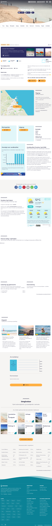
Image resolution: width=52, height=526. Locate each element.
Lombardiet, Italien (30, 503)
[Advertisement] (26, 36)
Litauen (13, 508)
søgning (36, 108)
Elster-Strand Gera (43, 515)
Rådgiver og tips (4, 334)
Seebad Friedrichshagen (44, 503)
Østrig (14, 511)
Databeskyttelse (40, 525)
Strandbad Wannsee (43, 509)
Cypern (7, 519)
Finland (12, 503)
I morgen (38, 206)
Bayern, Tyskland (29, 506)
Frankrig (17, 503)
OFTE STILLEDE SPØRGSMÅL (32, 490)
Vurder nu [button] (41, 80)
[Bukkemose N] (21, 425)
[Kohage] (21, 414)
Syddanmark (25, 7)
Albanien (3, 500)
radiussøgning (42, 108)
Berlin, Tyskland (29, 509)
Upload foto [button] (32, 80)
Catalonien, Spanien (30, 501)
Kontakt (28, 491)
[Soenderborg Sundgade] (4, 414)
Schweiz (19, 514)
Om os (28, 488)
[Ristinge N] (4, 425)
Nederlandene (8, 511)
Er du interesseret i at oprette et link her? (43, 294)
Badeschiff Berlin (42, 512)
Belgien (8, 500)
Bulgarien (13, 500)
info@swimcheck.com (43, 487)
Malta (3, 511)
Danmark (20, 7)
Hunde (46, 333)
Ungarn (3, 519)
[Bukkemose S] (38, 425)
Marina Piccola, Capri (43, 501)
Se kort (28, 12)
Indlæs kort (17, 106)
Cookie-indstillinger (30, 493)
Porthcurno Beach (43, 500)
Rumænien (8, 514)
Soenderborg (30, 7)
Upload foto (6, 55)
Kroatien (3, 508)
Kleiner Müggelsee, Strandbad (45, 506)
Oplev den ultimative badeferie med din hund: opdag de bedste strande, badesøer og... (42, 338)
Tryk (35, 525)
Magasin (28, 487)
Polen (18, 511)
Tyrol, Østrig (29, 500)
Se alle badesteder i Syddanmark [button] (26, 439)
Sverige (14, 514)
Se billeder (21, 12)
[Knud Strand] (38, 414)
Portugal (3, 514)
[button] (32, 2)
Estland (8, 503)
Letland (8, 508)
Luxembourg (18, 508)
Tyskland (3, 503)
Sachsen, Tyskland (30, 512)
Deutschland (43, 333)
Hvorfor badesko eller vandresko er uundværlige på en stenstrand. (25, 338)
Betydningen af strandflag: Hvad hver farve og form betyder (8, 338)
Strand (8, 334)
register (6, 129)
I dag (30, 206)
